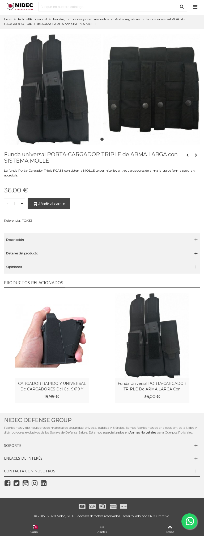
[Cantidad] (14, 203)
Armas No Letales (142, 432)
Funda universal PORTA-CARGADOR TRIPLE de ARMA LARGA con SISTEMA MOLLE (152, 389)
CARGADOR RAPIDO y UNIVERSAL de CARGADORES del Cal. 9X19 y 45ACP (52, 389)
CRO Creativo (158, 516)
